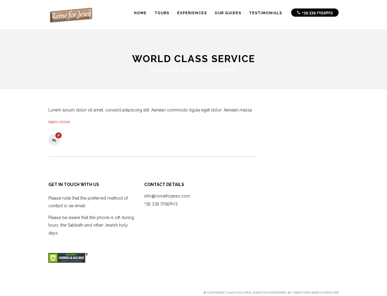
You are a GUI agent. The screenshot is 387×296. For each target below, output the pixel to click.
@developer (220, 68)
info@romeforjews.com (167, 194)
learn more (59, 120)
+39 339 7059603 (160, 202)
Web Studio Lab (325, 291)
